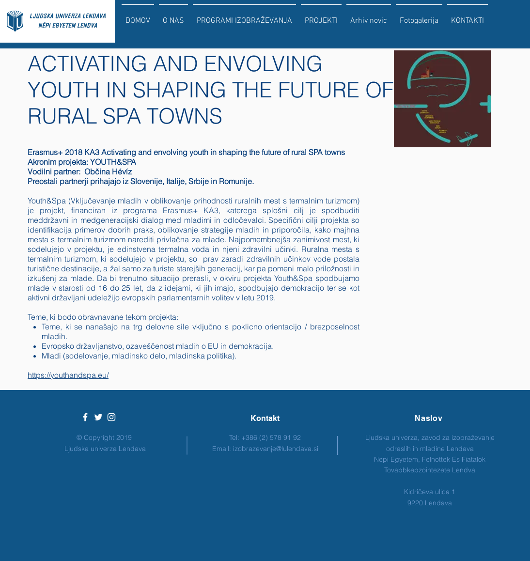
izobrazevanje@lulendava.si (275, 448)
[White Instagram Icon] (111, 417)
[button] (244, 16)
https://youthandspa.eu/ (68, 375)
